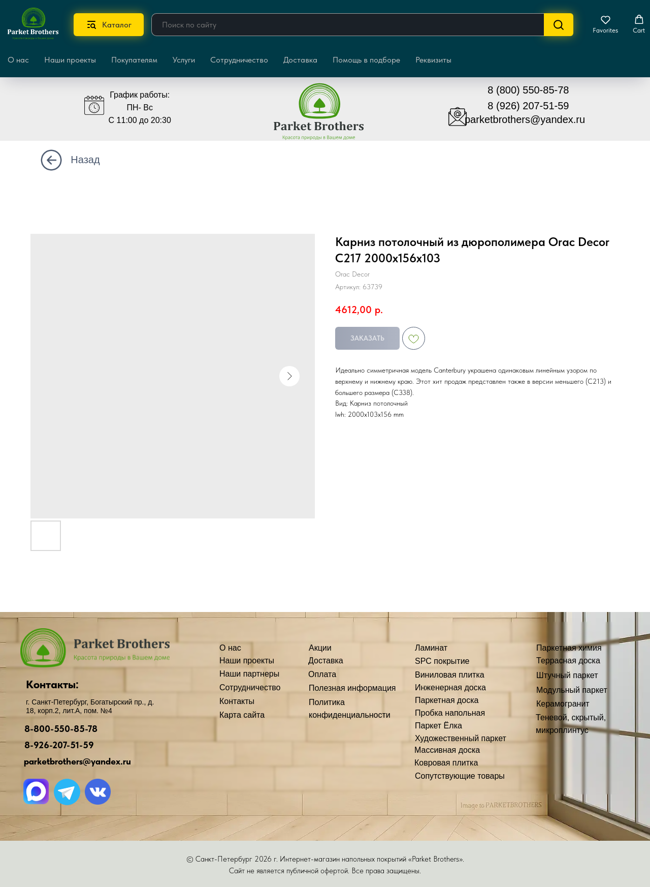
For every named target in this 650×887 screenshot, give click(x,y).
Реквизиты (433, 60)
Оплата (322, 674)
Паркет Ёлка (438, 725)
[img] (326, 116)
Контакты (236, 701)
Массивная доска (447, 750)
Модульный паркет (571, 690)
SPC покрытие (442, 661)
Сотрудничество (239, 60)
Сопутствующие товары (460, 776)
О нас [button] (18, 60)
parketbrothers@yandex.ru (525, 119)
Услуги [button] (184, 60)
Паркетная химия (569, 648)
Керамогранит (563, 703)
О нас (230, 648)
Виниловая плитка (449, 674)
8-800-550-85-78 (61, 728)
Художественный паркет (460, 738)
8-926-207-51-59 (59, 745)
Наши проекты (70, 60)
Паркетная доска (447, 700)
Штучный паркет (567, 675)
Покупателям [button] (134, 60)
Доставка (300, 60)
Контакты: (52, 684)
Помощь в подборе (366, 60)
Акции (320, 648)
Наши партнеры (249, 673)
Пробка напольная (450, 713)
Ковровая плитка (446, 762)
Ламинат (431, 648)
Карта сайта (242, 715)
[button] (605, 24)
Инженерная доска (450, 687)
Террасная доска (568, 660)
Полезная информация (352, 688)
